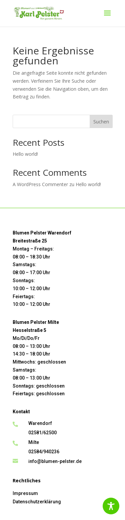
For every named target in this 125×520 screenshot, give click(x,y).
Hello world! (25, 154)
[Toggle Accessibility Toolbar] (111, 506)
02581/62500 (42, 432)
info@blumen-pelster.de (55, 461)
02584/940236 (43, 451)
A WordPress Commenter (40, 184)
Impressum (25, 493)
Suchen (101, 121)
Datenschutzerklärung (37, 501)
